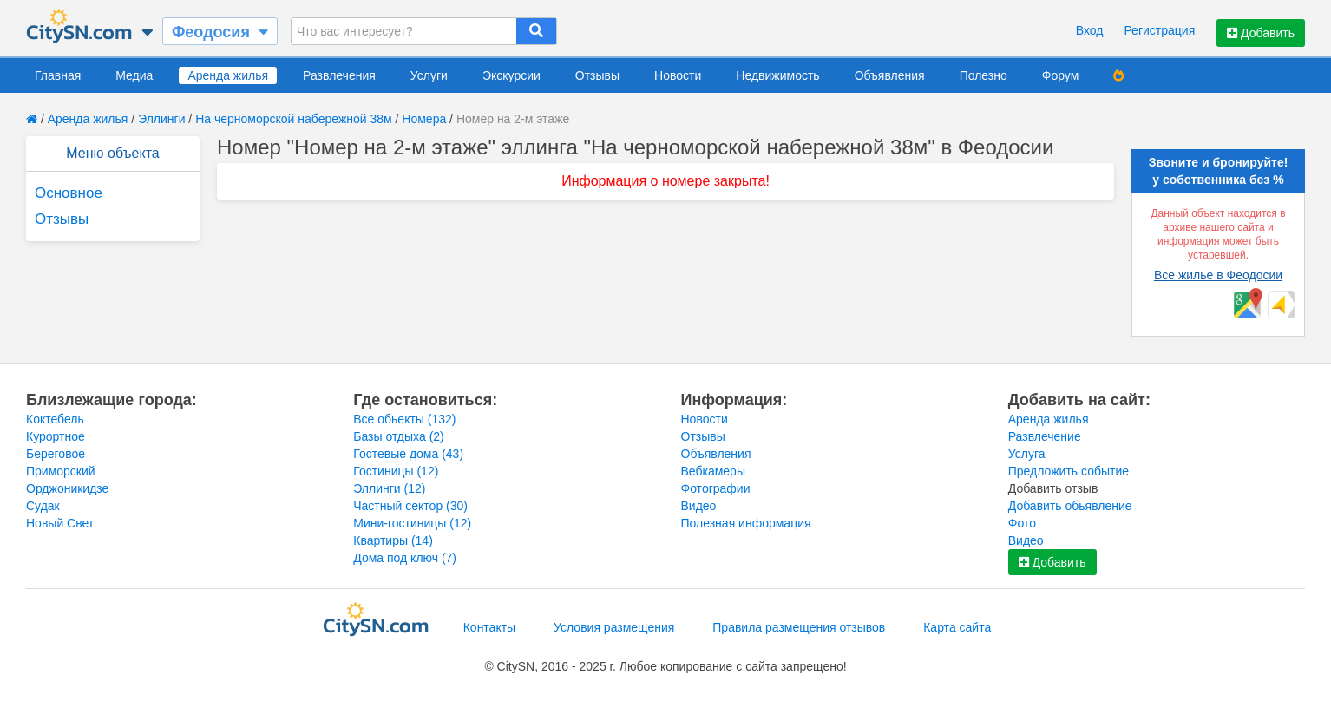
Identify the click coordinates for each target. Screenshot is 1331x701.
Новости (677, 75)
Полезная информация (746, 523)
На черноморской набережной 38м (293, 119)
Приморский (60, 471)
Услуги (429, 75)
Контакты (489, 627)
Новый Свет (60, 523)
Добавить (1261, 33)
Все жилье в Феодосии (1218, 275)
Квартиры (393, 540)
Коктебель (55, 419)
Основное (68, 193)
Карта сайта (957, 627)
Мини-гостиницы (412, 523)
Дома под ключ (404, 558)
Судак (43, 506)
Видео (699, 506)
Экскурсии (511, 75)
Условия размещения (614, 627)
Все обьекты (404, 419)
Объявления (890, 75)
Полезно (983, 75)
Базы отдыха (398, 436)
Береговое (55, 454)
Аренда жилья (227, 75)
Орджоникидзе (67, 488)
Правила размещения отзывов (798, 627)
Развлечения (339, 75)
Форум (1060, 75)
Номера (424, 119)
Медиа (134, 75)
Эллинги (161, 119)
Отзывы (597, 75)
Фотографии (716, 488)
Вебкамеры (713, 471)
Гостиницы (395, 471)
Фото (1022, 523)
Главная (58, 75)
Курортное (55, 436)
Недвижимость (777, 75)
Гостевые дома (408, 454)
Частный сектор (410, 506)
